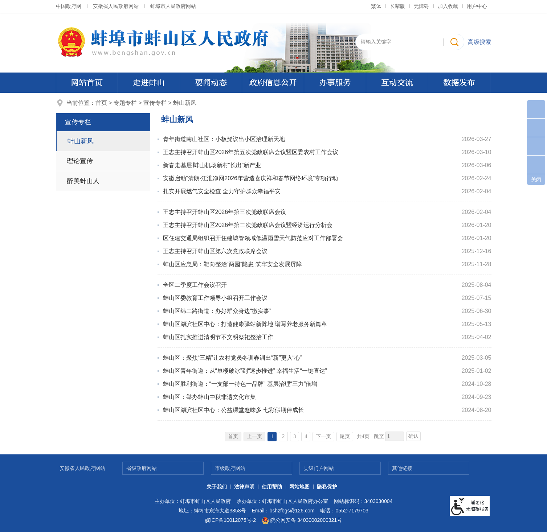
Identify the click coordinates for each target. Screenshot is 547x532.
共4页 (363, 436)
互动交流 (397, 82)
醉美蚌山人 (83, 181)
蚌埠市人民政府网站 (173, 6)
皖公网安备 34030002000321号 (302, 520)
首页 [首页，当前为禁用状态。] (233, 436)
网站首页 (87, 82)
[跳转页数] (394, 436)
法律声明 (244, 487)
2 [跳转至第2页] (283, 436)
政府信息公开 (273, 82)
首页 (101, 103)
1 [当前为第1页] (272, 436)
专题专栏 (125, 103)
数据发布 (459, 82)
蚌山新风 (184, 103)
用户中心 (477, 6)
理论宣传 (80, 161)
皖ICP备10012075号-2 (230, 520)
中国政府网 (68, 6)
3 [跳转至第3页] (294, 436)
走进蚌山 (149, 82)
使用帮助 (272, 487)
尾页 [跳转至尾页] (345, 436)
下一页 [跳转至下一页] (323, 436)
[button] (397, 6)
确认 (413, 436)
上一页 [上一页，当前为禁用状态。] (254, 436)
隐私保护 (327, 487)
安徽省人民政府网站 (116, 6)
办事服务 (335, 82)
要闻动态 (211, 82)
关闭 (536, 179)
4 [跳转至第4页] (306, 436)
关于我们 (217, 487)
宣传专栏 (155, 103)
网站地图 (299, 487)
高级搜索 (479, 42)
